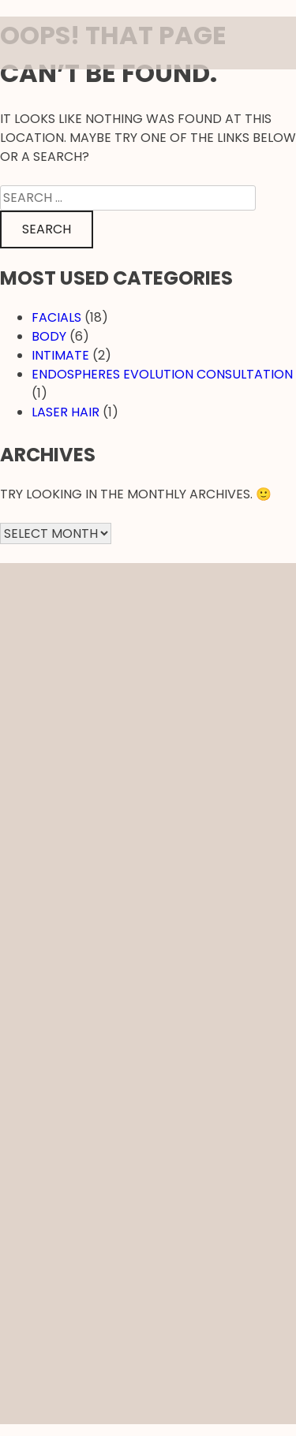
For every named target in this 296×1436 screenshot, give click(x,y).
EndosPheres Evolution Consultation (162, 374)
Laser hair (65, 412)
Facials (56, 317)
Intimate (60, 355)
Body (49, 336)
